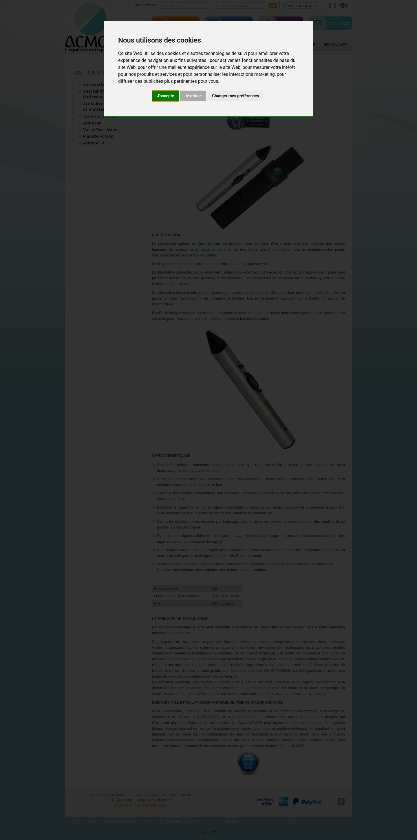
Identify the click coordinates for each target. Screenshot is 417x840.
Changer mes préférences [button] (235, 95)
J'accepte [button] (165, 95)
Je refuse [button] (193, 95)
